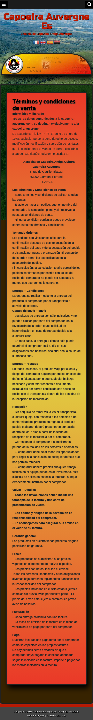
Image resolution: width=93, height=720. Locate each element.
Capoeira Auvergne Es (47, 21)
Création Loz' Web (56, 715)
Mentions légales (35, 715)
